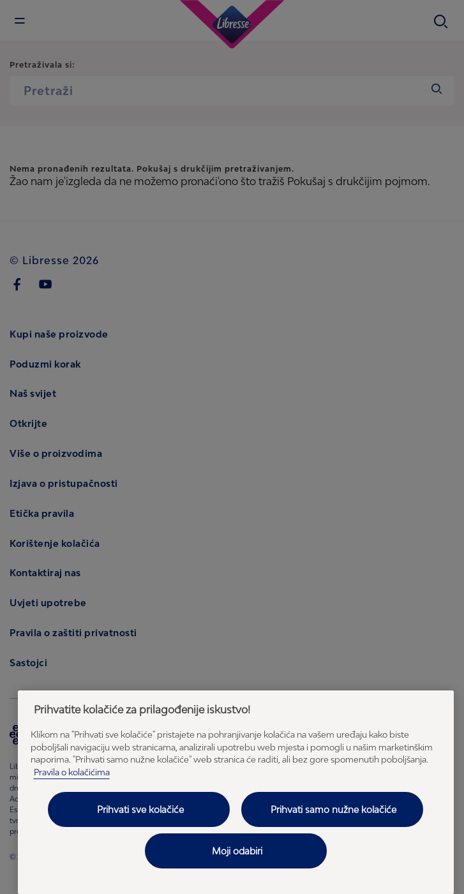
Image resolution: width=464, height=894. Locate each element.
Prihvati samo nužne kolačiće (333, 809)
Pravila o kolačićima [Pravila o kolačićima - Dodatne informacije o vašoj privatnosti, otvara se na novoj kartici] (72, 772)
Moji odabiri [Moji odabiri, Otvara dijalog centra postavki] (237, 851)
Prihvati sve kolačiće (140, 809)
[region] (236, 792)
